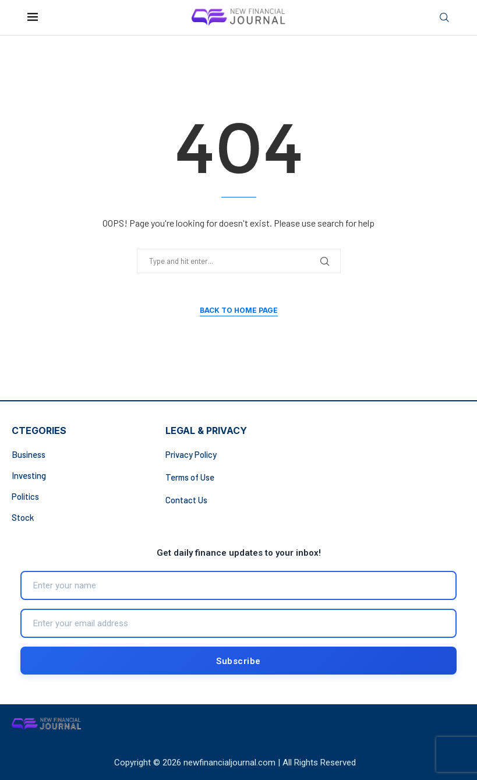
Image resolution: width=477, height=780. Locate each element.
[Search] (444, 18)
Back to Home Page (239, 310)
